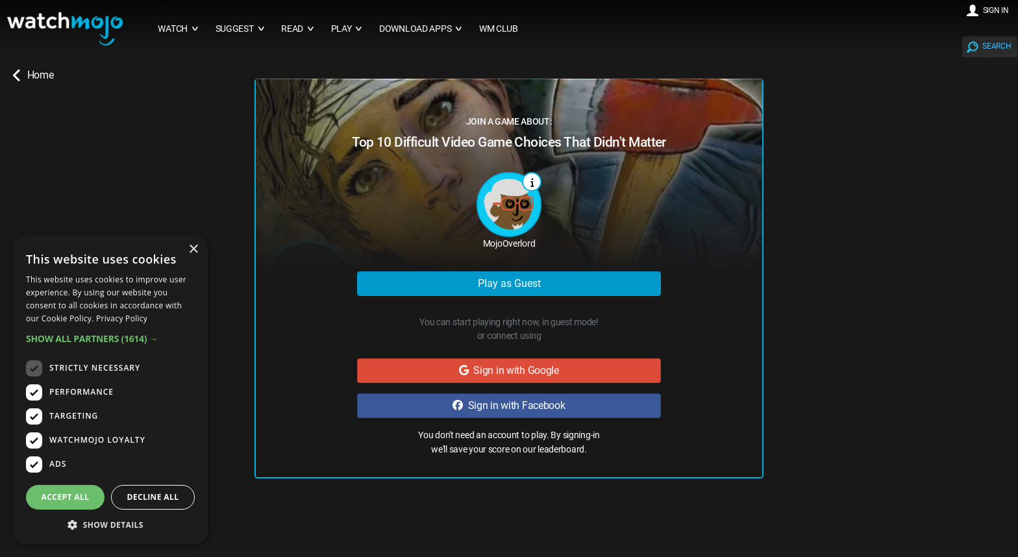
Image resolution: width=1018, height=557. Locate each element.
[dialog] (110, 390)
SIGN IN (996, 10)
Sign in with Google (509, 370)
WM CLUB (498, 28)
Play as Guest (509, 283)
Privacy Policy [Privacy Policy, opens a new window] (121, 318)
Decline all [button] (153, 496)
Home (33, 75)
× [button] (193, 249)
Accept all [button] (66, 496)
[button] (110, 338)
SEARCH (996, 46)
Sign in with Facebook (509, 405)
